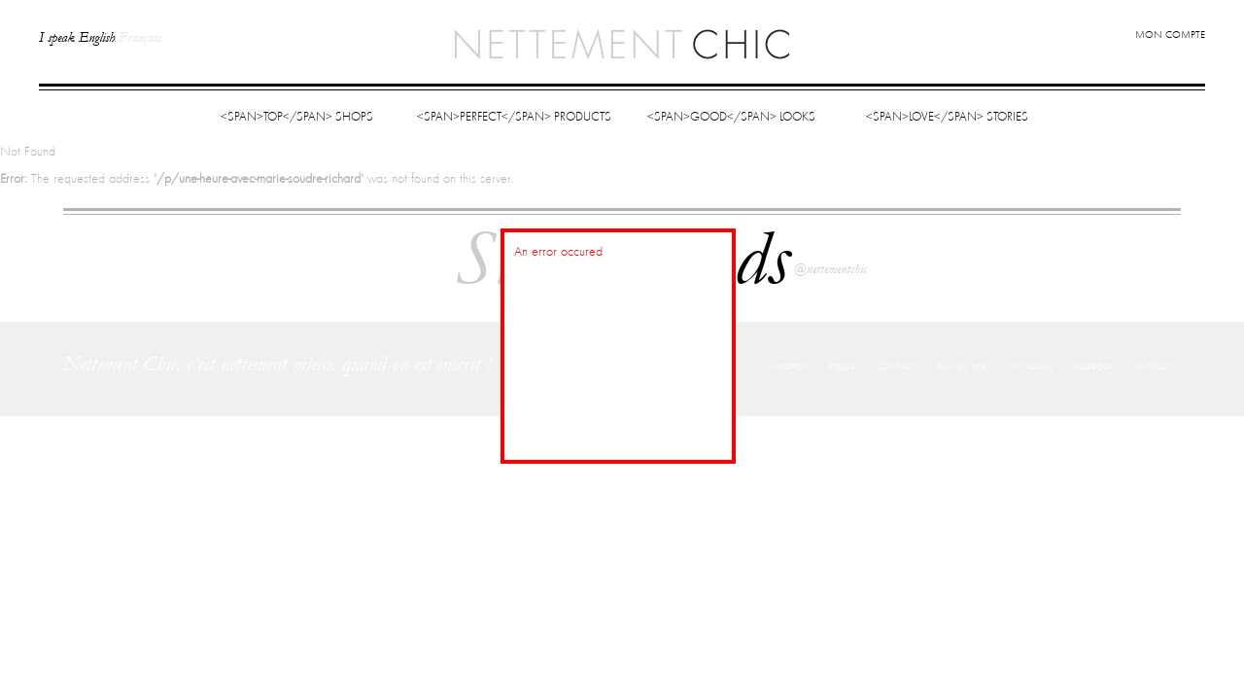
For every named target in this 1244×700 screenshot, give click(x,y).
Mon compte (1170, 35)
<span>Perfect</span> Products (514, 117)
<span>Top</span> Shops (297, 117)
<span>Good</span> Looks (731, 117)
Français (139, 37)
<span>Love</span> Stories (947, 117)
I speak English (77, 37)
